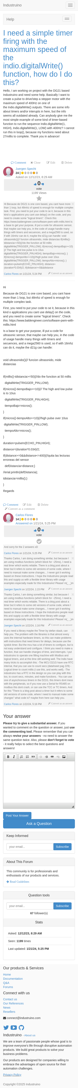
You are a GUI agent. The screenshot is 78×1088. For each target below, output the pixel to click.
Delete (68, 162)
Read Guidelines (19, 881)
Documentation (13, 978)
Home (7, 974)
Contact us (10, 999)
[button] (8, 756)
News (6, 1007)
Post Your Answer (17, 815)
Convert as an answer (61, 273)
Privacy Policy (12, 1074)
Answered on (24, 523)
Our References (13, 1003)
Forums (8, 987)
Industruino (12, 5)
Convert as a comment (21, 508)
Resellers (9, 1011)
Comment (20, 162)
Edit (52, 162)
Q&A (6, 982)
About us (29, 1035)
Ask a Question (39, 824)
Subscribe (62, 846)
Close (36, 162)
